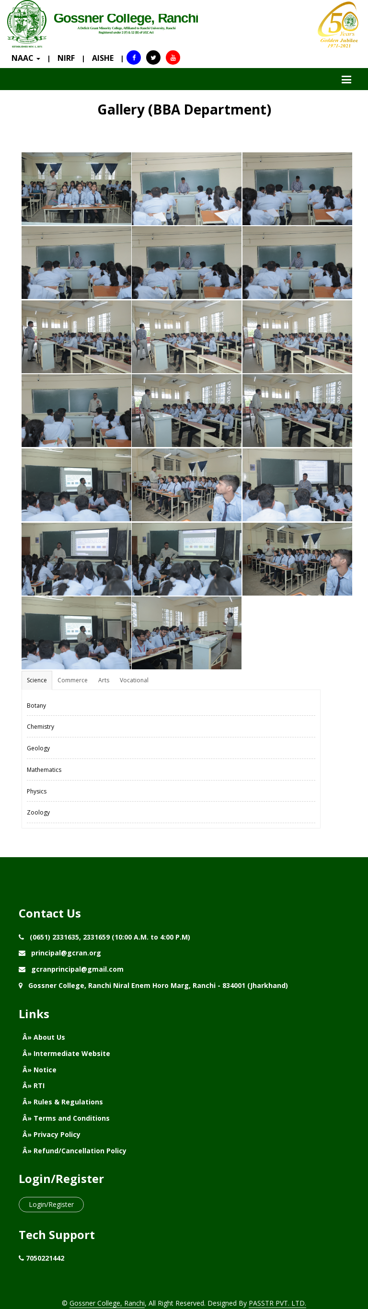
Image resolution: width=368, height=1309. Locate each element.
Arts (103, 680)
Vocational (134, 680)
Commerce (73, 680)
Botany (36, 705)
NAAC (26, 58)
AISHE (103, 58)
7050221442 (45, 1258)
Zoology (38, 812)
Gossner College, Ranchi (107, 1303)
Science (37, 680)
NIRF (66, 58)
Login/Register (51, 1204)
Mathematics (44, 770)
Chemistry (40, 727)
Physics (36, 791)
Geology (38, 748)
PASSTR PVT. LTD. (277, 1303)
